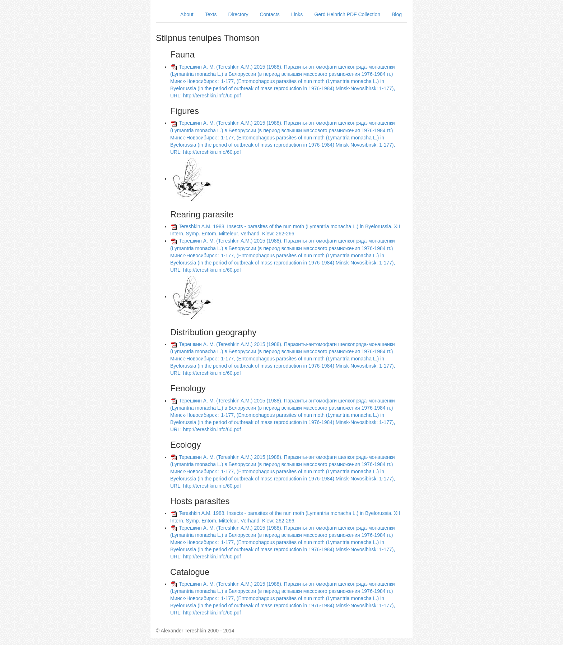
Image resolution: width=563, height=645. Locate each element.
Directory (238, 14)
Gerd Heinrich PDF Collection (347, 14)
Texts (211, 14)
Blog (397, 14)
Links (297, 14)
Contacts (269, 14)
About (187, 14)
